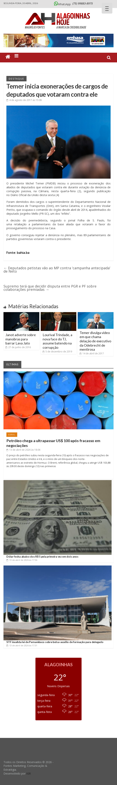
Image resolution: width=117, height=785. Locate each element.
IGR (28, 773)
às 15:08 (24, 100)
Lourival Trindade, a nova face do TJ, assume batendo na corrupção (57, 341)
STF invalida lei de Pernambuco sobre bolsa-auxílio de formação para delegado (54, 642)
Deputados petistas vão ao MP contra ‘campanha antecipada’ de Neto (56, 270)
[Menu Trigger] (107, 8)
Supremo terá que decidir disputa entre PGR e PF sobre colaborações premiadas (49, 288)
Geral (11, 434)
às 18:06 (23, 449)
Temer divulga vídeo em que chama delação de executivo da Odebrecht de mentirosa (95, 341)
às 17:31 (21, 645)
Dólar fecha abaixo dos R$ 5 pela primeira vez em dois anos (42, 556)
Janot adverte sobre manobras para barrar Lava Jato (20, 339)
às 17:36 (21, 560)
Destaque (16, 78)
